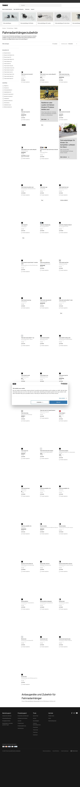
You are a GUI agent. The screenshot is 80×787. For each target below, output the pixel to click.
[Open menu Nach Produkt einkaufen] (8, 9)
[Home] (10, 5)
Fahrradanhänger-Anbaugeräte (32, 701)
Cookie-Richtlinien (56, 750)
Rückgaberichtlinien (6, 720)
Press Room (35, 727)
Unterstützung (20, 728)
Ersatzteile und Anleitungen (23, 715)
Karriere (34, 718)
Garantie (19, 720)
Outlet (49, 718)
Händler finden (51, 715)
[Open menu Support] (33, 9)
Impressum (35, 734)
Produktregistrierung (22, 725)
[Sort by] (73, 44)
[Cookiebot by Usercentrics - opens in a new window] (61, 384)
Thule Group (35, 729)
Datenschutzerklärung (47, 750)
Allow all (58, 402)
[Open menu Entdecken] (28, 9)
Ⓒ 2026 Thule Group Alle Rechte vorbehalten (11, 751)
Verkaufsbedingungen (6, 718)
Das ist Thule (35, 715)
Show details (62, 398)
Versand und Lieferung (6, 715)
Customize (40, 402)
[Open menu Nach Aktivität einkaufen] (19, 9)
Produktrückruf (21, 723)
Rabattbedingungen (52, 720)
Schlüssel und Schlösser (22, 718)
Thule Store (35, 732)
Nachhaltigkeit (36, 720)
